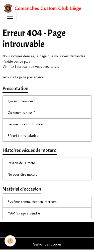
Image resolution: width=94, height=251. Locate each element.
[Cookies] (10, 240)
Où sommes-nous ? (21, 113)
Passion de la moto (21, 163)
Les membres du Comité (25, 124)
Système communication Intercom (32, 202)
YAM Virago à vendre (24, 213)
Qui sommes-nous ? (22, 101)
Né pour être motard (23, 174)
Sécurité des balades (23, 136)
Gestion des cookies (47, 244)
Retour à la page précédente (23, 77)
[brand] (42, 8)
